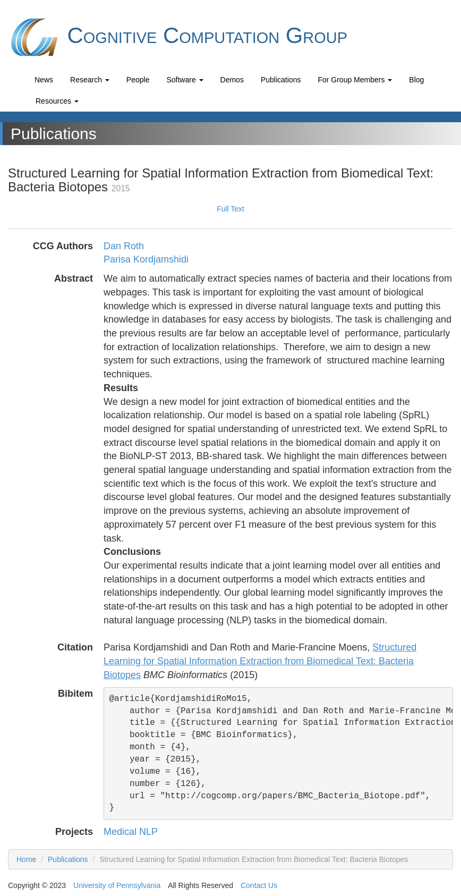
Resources (57, 101)
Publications (281, 79)
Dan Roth (124, 246)
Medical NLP (131, 831)
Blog (416, 79)
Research (89, 79)
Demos (232, 79)
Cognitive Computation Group (177, 37)
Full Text (230, 209)
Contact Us (259, 885)
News (44, 79)
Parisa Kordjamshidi (146, 259)
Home (26, 859)
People (138, 79)
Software (184, 79)
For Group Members (355, 79)
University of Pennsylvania (116, 885)
